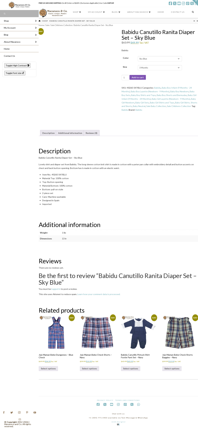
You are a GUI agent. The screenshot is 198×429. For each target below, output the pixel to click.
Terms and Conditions (127, 400)
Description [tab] (48, 133)
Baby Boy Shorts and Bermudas (172, 95)
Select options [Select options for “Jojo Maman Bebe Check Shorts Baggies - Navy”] (171, 368)
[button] (195, 3)
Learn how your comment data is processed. (98, 294)
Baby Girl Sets (142, 102)
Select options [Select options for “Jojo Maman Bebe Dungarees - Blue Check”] (48, 368)
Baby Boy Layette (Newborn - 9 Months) (150, 91)
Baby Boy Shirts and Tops (143, 95)
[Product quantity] (125, 77)
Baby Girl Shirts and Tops (162, 102)
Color (126, 58)
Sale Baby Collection (156, 106)
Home (41, 25)
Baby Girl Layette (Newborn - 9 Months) (171, 99)
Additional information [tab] (70, 133)
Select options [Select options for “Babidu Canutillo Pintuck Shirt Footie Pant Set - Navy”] (130, 368)
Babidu (157, 87)
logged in (55, 289)
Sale (47, 25)
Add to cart (138, 77)
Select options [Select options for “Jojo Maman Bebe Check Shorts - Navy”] (89, 368)
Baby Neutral (139, 106)
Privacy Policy (105, 400)
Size (125, 67)
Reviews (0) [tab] (91, 133)
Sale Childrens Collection (61, 25)
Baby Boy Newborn (179, 91)
